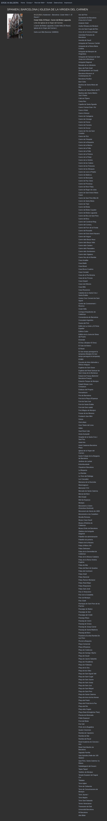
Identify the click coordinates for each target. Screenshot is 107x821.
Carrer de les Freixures (87, 166)
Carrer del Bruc (84, 219)
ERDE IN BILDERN (9, 3)
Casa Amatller (83, 260)
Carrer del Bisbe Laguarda (44, 26)
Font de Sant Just (85, 401)
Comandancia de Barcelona (88, 317)
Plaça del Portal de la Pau (88, 703)
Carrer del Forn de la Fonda (88, 228)
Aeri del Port (83, 15)
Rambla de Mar (84, 736)
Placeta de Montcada (86, 715)
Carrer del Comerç (85, 225)
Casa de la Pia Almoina (87, 275)
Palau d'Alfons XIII (85, 545)
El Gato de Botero (85, 346)
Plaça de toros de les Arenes (89, 697)
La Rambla (82, 473)
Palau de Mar (83, 565)
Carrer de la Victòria (86, 160)
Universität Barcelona (86, 809)
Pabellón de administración (88, 537)
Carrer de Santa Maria (86, 201)
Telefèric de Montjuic (86, 772)
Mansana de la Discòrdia (87, 482)
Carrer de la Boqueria (86, 142)
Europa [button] (29, 3)
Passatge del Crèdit (85, 615)
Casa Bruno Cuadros (86, 269)
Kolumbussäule (84, 464)
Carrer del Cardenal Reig (87, 222)
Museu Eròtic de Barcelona (88, 528)
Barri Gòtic (82, 82)
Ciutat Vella (59, 26)
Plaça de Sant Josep (86, 682)
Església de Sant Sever (87, 367)
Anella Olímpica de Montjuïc (88, 26)
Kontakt (49, 3)
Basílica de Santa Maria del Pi (89, 90)
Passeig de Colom (85, 621)
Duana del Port (84, 323)
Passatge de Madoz (86, 609)
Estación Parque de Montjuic (89, 381)
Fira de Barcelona (85, 395)
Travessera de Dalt (85, 806)
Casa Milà (82, 287)
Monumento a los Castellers (88, 514)
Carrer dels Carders (85, 245)
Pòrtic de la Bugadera (86, 727)
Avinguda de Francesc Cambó (89, 43)
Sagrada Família (84, 752)
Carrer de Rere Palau (86, 187)
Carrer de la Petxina (86, 154)
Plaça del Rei (83, 706)
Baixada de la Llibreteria (87, 65)
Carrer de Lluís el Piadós (87, 172)
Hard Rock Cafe (84, 431)
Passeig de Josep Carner (87, 627)
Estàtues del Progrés (86, 389)
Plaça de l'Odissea (85, 665)
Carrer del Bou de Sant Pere (89, 216)
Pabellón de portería (86, 539)
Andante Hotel (84, 23)
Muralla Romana (84, 517)
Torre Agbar (83, 783)
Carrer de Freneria (85, 125)
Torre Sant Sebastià (86, 800)
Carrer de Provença (85, 184)
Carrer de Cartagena (86, 116)
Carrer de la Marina (85, 145)
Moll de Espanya (84, 500)
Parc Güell (82, 601)
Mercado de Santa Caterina (88, 491)
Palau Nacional (84, 577)
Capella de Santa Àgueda (88, 104)
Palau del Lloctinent (85, 571)
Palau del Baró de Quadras (88, 568)
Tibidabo (82, 780)
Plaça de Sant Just (85, 685)
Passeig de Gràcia (85, 624)
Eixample (82, 340)
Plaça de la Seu (84, 668)
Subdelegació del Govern (87, 766)
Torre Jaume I (83, 794)
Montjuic (81, 503)
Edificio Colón (83, 331)
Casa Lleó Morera (85, 284)
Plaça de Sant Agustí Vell (87, 674)
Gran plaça (82, 422)
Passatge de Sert (85, 612)
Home (23, 3)
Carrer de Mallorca (85, 175)
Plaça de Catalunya (85, 650)
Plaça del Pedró (84, 700)
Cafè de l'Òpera (84, 98)
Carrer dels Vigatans (86, 254)
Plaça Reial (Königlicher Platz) (89, 712)
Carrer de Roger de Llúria (87, 190)
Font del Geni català (86, 407)
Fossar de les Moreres (86, 413)
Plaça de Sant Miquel (86, 688)
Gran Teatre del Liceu (86, 425)
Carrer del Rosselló (85, 230)
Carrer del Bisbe (84, 207)
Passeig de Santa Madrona (88, 630)
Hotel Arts (82, 442)
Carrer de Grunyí (84, 128)
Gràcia (81, 419)
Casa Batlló (83, 263)
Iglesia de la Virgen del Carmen (45, 28)
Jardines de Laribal (85, 461)
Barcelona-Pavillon (85, 79)
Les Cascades (84, 479)
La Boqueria (83, 470)
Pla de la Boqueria (85, 641)
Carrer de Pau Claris (86, 181)
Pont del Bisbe (84, 721)
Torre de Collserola (85, 786)
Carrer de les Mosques (87, 169)
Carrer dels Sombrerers (87, 251)
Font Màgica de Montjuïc (87, 410)
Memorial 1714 (84, 488)
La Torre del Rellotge (86, 476)
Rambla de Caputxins (86, 733)
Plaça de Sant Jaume (86, 679)
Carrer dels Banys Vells (87, 242)
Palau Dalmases (84, 548)
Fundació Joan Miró (86, 416)
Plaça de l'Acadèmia (86, 662)
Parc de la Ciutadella (86, 595)
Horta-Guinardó (84, 434)
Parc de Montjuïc (84, 598)
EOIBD (81, 359)
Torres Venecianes (85, 803)
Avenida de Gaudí (85, 40)
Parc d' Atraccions (85, 592)
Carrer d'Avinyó (84, 113)
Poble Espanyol (84, 718)
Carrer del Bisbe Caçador (87, 210)
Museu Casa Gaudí (85, 520)
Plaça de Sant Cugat (86, 676)
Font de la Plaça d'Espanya (88, 398)
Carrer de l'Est (84, 136)
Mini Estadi (82, 497)
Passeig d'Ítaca (84, 618)
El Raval (67, 26)
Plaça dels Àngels (85, 709)
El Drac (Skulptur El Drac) (88, 343)
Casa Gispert (83, 281)
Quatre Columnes (85, 730)
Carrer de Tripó (84, 204)
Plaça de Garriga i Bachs (87, 653)
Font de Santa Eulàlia (86, 404)
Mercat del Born (84, 494)
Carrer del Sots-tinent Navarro (89, 233)
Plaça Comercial (84, 644)
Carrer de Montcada (86, 178)
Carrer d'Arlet (83, 110)
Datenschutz (58, 3)
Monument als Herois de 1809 (89, 511)
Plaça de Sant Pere (85, 691)
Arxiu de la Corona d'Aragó (88, 32)
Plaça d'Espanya (84, 647)
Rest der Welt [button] (39, 3)
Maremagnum (83, 485)
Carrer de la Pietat (85, 157)
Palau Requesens (85, 586)
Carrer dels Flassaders (87, 248)
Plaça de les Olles (85, 671)
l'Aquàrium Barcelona (86, 467)
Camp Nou (82, 101)
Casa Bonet (83, 266)
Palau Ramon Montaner (87, 580)
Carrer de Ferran (84, 122)
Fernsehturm (83, 392)
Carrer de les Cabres (86, 163)
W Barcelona (83, 812)
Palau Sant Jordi (84, 589)
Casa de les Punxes (86, 278)
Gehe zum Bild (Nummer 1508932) (46, 32)
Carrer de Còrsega (85, 119)
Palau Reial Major (85, 583)
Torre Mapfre (83, 797)
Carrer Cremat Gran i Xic (87, 107)
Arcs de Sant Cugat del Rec (88, 29)
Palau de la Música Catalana (89, 557)
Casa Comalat (84, 272)
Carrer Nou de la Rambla (87, 257)
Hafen (81, 428)
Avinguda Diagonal (85, 62)
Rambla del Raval (85, 739)
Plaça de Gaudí (84, 656)
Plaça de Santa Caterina (87, 694)
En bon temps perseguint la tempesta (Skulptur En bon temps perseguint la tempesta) (89, 354)
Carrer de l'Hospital (85, 139)
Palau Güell (83, 574)
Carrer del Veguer (85, 236)
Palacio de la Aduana (86, 542)
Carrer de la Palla (85, 148)
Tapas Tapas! (83, 769)
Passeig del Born (85, 633)
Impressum (68, 3)
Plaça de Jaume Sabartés (88, 659)
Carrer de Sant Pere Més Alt (88, 198)
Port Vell (81, 724)
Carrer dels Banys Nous (87, 239)
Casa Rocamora (84, 290)
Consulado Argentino (86, 320)
